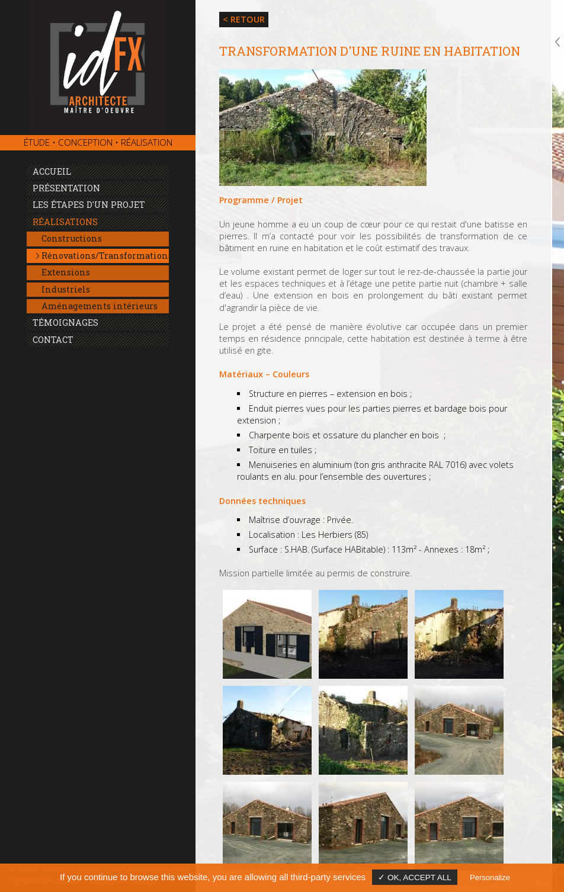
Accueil (52, 171)
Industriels (65, 289)
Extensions (65, 272)
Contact (53, 339)
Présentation (66, 188)
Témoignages (65, 322)
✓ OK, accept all (414, 877)
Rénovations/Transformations (105, 255)
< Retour (244, 19)
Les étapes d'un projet (89, 204)
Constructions (71, 238)
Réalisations (65, 221)
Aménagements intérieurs (99, 306)
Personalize (490, 877)
